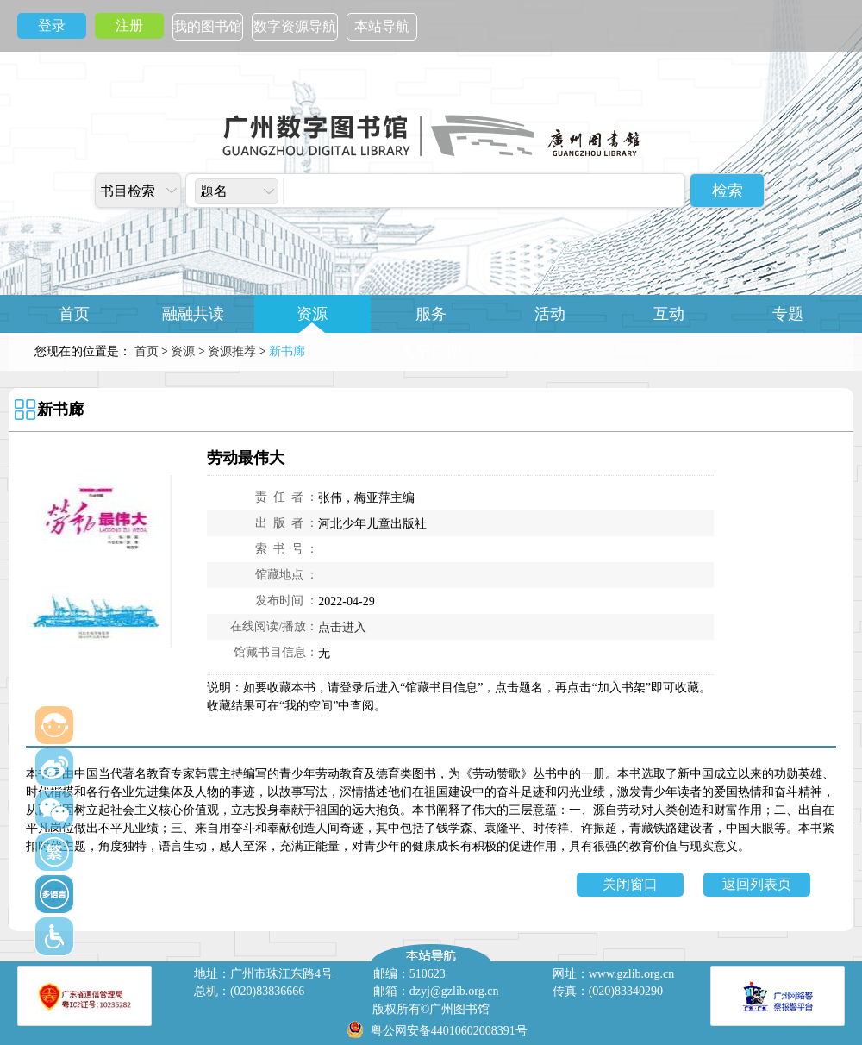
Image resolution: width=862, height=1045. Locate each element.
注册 (129, 25)
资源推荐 (232, 351)
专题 (787, 313)
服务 (431, 313)
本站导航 (381, 26)
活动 (549, 313)
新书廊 (60, 409)
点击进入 (342, 627)
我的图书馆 (207, 26)
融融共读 (193, 313)
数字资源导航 (294, 26)
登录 (52, 25)
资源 (312, 313)
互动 (668, 313)
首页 (74, 313)
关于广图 (431, 351)
